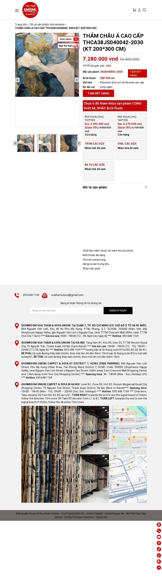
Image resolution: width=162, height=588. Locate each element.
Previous (17, 80)
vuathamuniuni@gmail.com (67, 295)
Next (76, 80)
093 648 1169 (31, 295)
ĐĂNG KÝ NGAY (118, 310)
